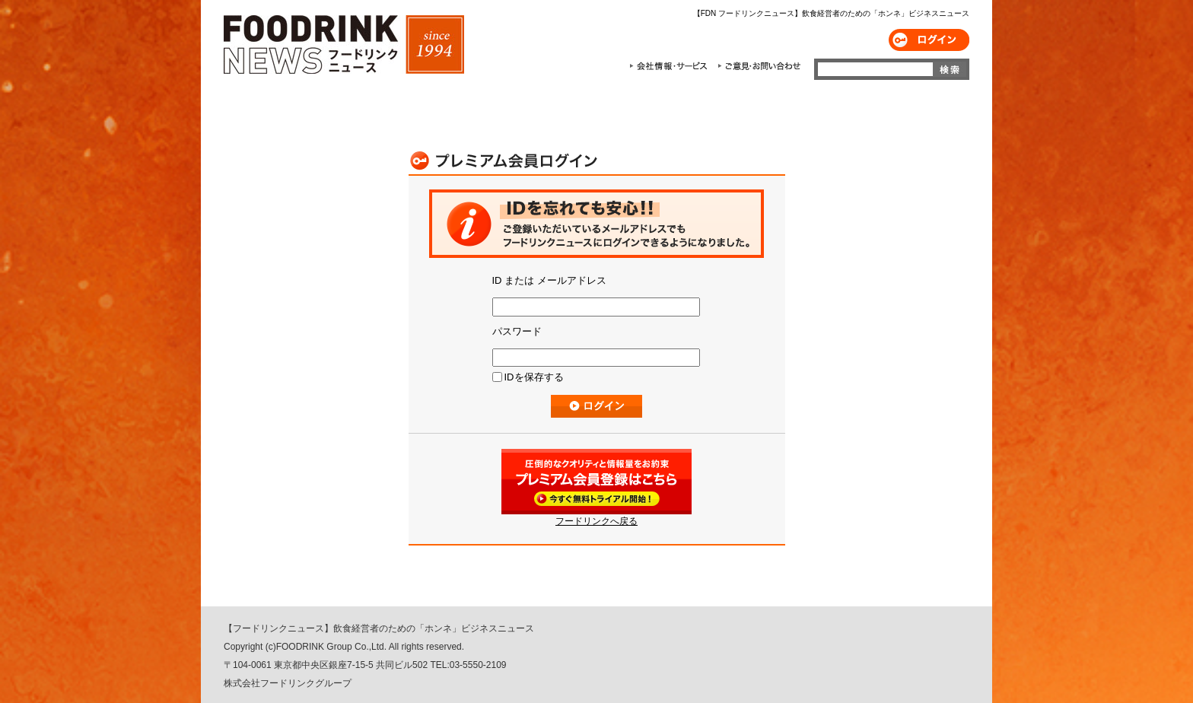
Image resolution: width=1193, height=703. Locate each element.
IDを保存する (534, 377)
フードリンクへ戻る (596, 521)
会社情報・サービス (671, 66)
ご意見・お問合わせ (759, 66)
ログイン (929, 40)
